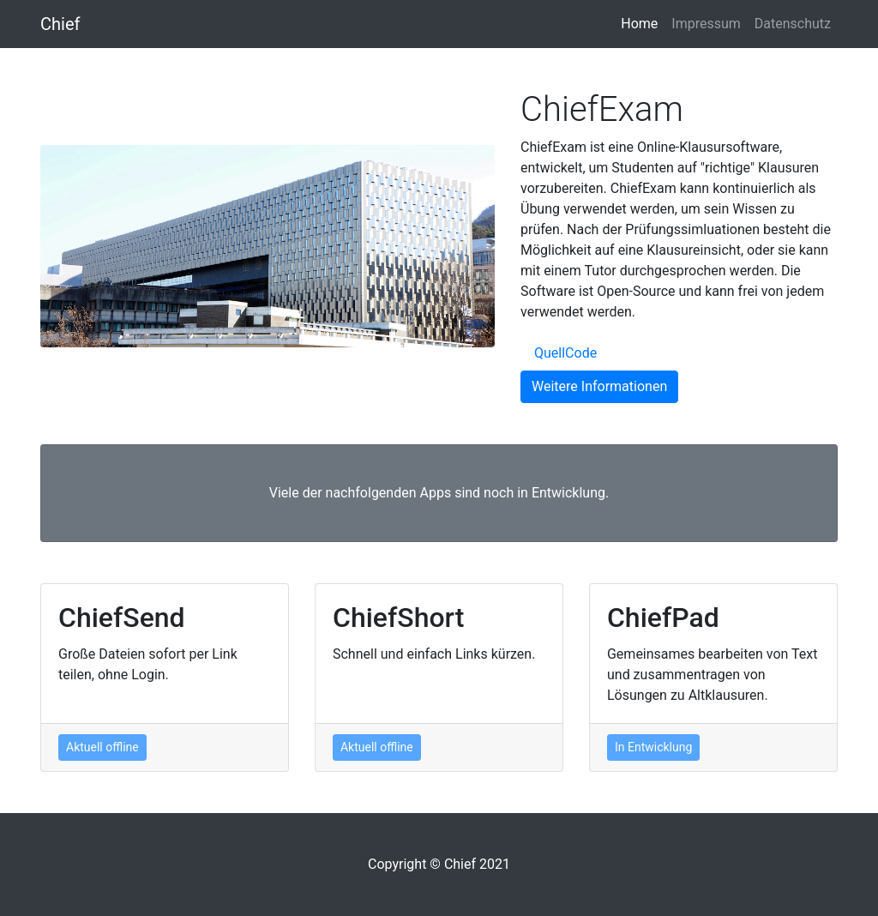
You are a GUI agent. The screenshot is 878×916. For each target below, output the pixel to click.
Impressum (706, 23)
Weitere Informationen (599, 386)
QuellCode (565, 353)
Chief (60, 24)
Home (643, 22)
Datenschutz (793, 23)
